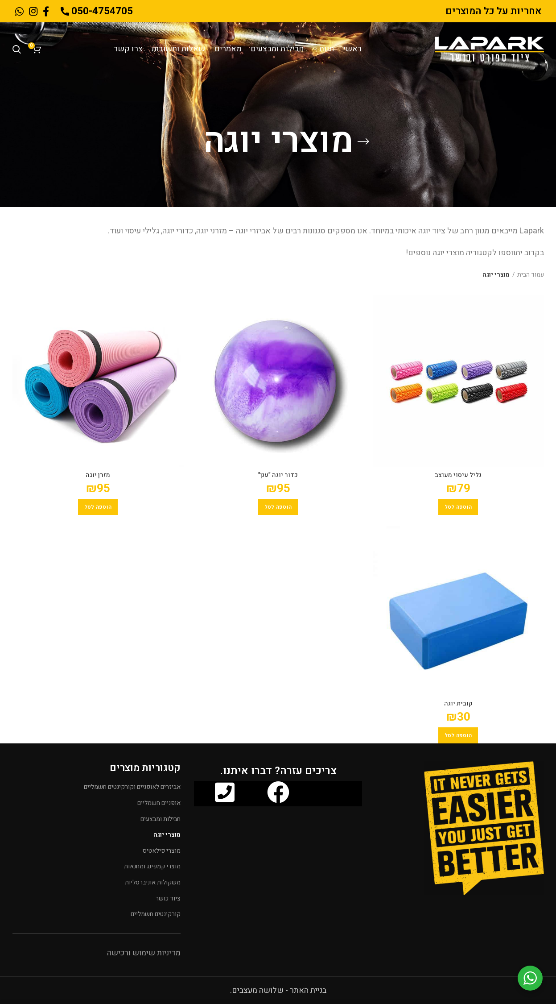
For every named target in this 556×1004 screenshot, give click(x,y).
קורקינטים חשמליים (156, 914)
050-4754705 (97, 11)
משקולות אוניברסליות (153, 882)
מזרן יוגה (98, 475)
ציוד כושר (168, 898)
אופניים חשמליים (159, 803)
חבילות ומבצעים (160, 819)
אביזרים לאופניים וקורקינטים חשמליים (132, 787)
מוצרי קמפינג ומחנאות (152, 866)
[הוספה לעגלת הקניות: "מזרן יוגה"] (98, 507)
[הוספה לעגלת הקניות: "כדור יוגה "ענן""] (278, 507)
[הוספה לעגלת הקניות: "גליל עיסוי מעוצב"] (458, 507)
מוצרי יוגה (167, 834)
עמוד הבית (530, 274)
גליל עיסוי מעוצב (458, 475)
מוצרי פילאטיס (162, 850)
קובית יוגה (458, 704)
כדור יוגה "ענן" (278, 475)
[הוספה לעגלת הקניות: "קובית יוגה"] (458, 735)
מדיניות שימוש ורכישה (144, 953)
